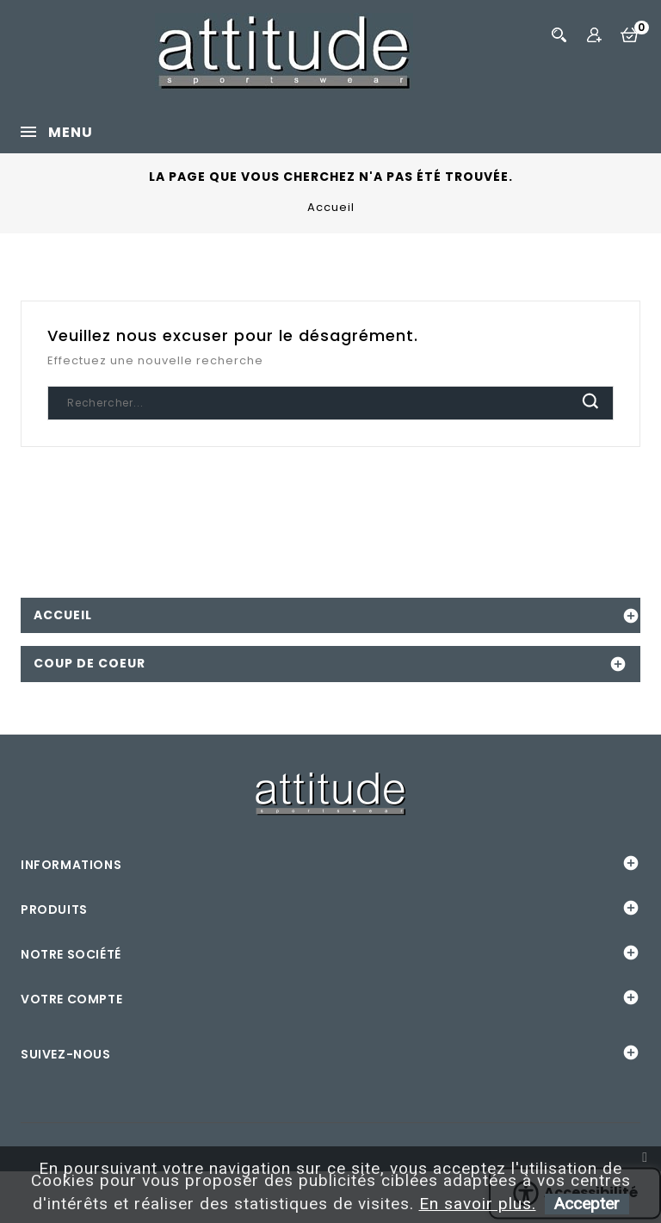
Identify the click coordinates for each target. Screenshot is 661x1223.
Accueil (63, 615)
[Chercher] (330, 403)
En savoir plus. (477, 1204)
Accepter (587, 1204)
